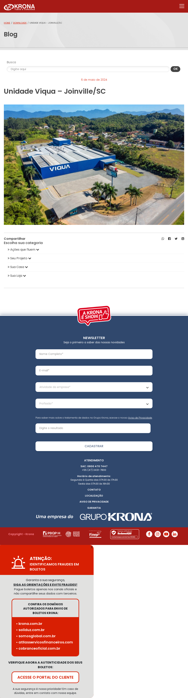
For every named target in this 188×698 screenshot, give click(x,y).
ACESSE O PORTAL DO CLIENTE (45, 677)
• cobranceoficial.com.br (38, 648)
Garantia (94, 508)
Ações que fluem (23, 249)
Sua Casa (18, 267)
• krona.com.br (29, 623)
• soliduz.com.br (30, 629)
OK (175, 69)
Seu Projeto (19, 258)
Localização (94, 495)
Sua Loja (17, 275)
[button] (163, 239)
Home (7, 22)
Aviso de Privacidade (140, 417)
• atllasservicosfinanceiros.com (44, 642)
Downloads (20, 22)
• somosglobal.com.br (36, 636)
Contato (94, 489)
